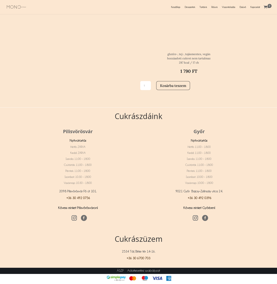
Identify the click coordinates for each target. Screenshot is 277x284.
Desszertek (190, 7)
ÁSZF (120, 270)
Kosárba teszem (173, 85)
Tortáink (203, 7)
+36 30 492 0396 (199, 198)
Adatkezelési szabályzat (143, 270)
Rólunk (214, 7)
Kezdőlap (175, 7)
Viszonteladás (228, 7)
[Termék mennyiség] (145, 85)
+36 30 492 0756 (78, 198)
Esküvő (243, 7)
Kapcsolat (255, 7)
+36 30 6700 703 (138, 258)
